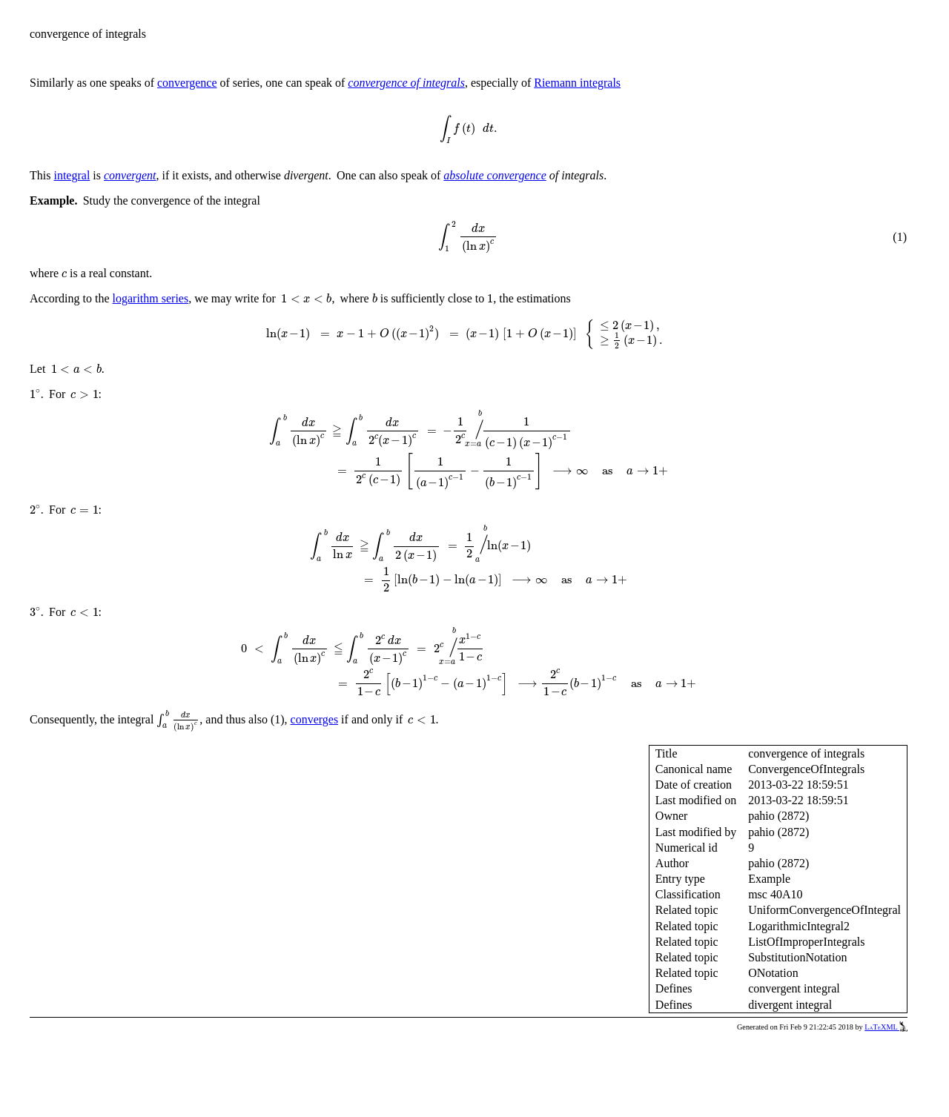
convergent (130, 175)
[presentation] (468, 129)
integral (71, 175)
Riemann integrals (577, 82)
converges (315, 719)
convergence (187, 82)
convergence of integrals (406, 82)
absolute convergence (494, 175)
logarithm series (151, 298)
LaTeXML (885, 1027)
